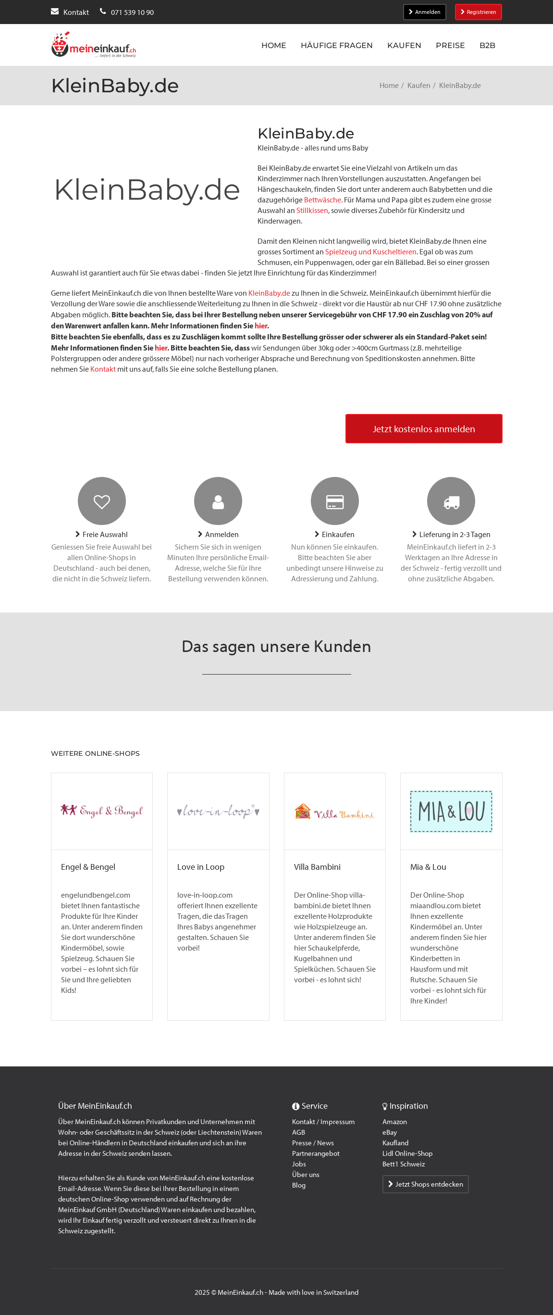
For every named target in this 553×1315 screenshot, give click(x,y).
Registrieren (478, 12)
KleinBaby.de (269, 293)
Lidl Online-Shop (407, 1153)
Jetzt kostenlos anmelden (424, 429)
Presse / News (313, 1143)
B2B (487, 45)
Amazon (394, 1121)
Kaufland (395, 1143)
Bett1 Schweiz (403, 1164)
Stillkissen (312, 210)
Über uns (306, 1174)
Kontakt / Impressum (323, 1121)
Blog (299, 1185)
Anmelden (425, 12)
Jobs (299, 1164)
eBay (389, 1132)
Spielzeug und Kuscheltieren (371, 251)
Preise (450, 45)
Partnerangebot (316, 1153)
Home (273, 45)
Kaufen (404, 45)
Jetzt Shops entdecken (425, 1184)
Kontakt (103, 369)
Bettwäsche (322, 199)
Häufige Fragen (337, 45)
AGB (298, 1132)
